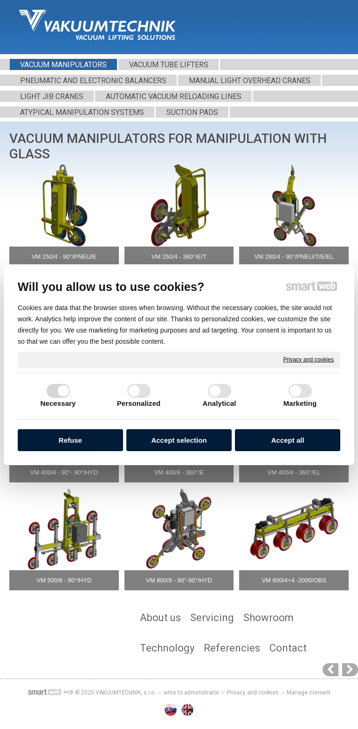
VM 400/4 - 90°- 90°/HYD (64, 472)
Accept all (287, 440)
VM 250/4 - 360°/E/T (179, 256)
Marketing (300, 403)
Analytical (219, 403)
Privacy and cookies (308, 359)
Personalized (139, 403)
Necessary (58, 403)
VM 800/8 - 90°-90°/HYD (179, 580)
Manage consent (308, 692)
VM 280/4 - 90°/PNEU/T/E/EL (294, 256)
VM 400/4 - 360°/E (179, 472)
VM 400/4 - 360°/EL (294, 472)
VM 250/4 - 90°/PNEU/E (64, 256)
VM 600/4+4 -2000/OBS (294, 580)
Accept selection (179, 440)
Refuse (70, 440)
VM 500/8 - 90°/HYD (63, 580)
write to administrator (191, 692)
